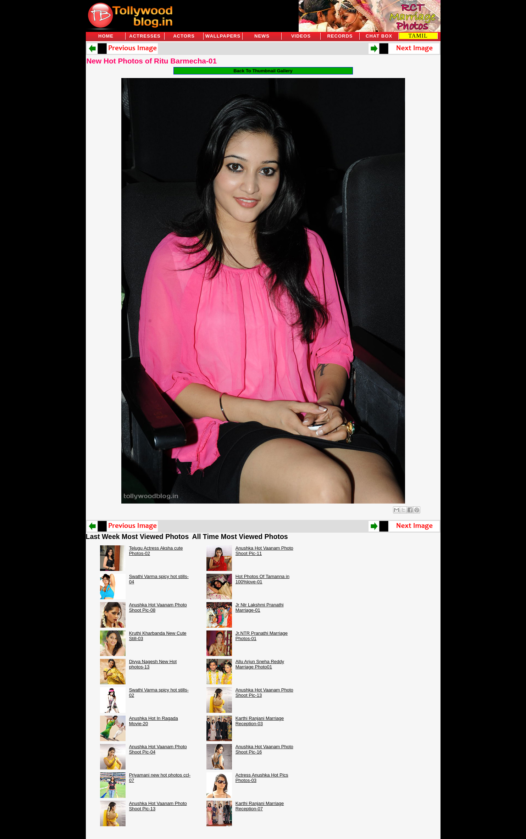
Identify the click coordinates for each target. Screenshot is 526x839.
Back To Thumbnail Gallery (263, 70)
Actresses (144, 36)
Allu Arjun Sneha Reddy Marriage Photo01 (260, 664)
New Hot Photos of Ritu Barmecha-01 (152, 61)
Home (105, 36)
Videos (301, 36)
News (262, 36)
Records (340, 36)
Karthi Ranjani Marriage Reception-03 (260, 721)
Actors (184, 36)
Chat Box (379, 36)
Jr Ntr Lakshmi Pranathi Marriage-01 (260, 607)
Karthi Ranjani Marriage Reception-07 (260, 806)
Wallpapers (222, 36)
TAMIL (417, 36)
